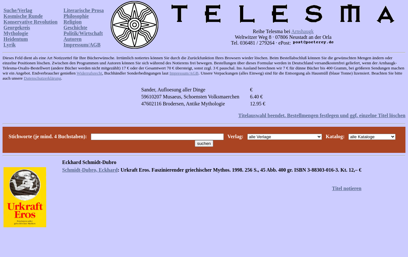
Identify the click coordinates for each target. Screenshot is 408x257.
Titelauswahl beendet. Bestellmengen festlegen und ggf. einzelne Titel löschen (321, 115)
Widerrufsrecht (89, 73)
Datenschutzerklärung (42, 78)
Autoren (72, 39)
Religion (72, 22)
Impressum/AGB (81, 44)
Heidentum (16, 39)
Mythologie (16, 33)
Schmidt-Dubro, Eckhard (90, 170)
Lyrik (10, 44)
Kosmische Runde (23, 16)
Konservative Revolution (30, 22)
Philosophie (76, 16)
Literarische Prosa (83, 10)
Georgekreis (17, 27)
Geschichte (75, 27)
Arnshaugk (302, 31)
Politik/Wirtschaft (83, 33)
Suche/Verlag (18, 10)
